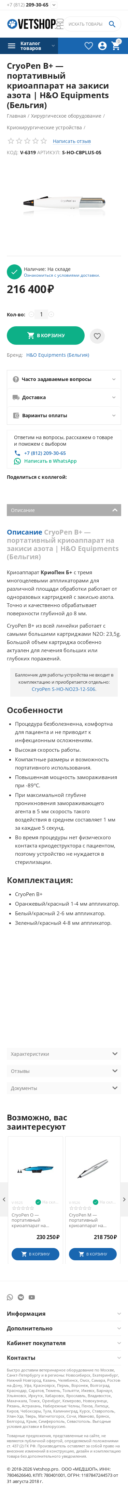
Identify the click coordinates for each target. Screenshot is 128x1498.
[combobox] (92, 23)
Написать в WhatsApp (50, 461)
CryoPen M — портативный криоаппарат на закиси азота (86, 1220)
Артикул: (48, 152)
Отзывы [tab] (64, 1070)
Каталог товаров (30, 46)
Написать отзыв (72, 141)
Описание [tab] (64, 509)
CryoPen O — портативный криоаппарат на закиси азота (29, 1220)
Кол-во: (16, 314)
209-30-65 (27, 5)
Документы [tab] (64, 1087)
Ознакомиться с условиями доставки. (62, 275)
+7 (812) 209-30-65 (45, 453)
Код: (12, 152)
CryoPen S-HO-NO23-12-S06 (63, 689)
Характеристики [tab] (64, 1053)
